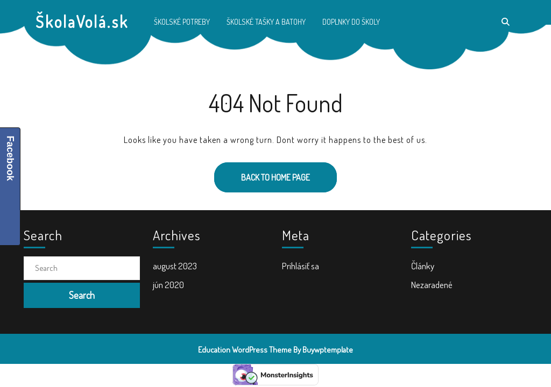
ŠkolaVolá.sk (82, 21)
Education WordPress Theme (245, 350)
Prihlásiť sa (300, 265)
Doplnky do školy (351, 21)
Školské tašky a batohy (266, 21)
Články (422, 265)
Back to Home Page (262, 172)
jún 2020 (168, 284)
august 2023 (175, 265)
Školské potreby (182, 21)
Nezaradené (432, 284)
